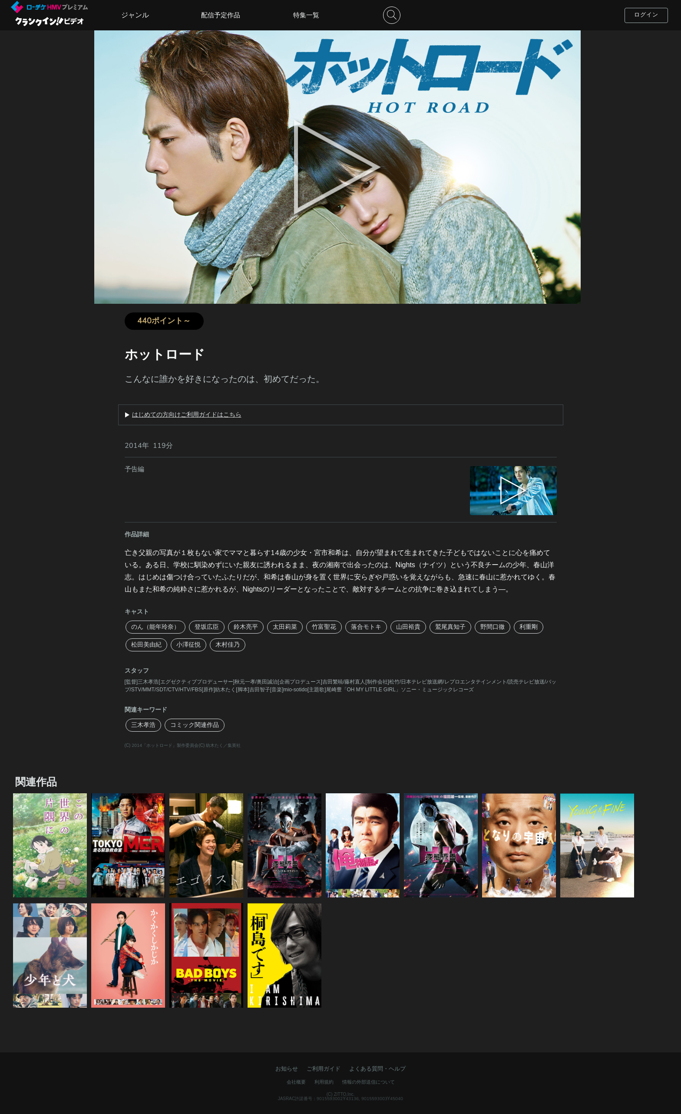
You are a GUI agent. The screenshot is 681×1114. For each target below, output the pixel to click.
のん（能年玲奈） (155, 627)
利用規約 (324, 1082)
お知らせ (286, 1069)
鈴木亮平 (246, 627)
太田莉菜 (285, 627)
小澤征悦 (188, 645)
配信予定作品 (220, 15)
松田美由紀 (146, 645)
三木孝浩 (143, 725)
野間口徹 (492, 627)
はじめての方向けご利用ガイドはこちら (186, 414)
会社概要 (296, 1082)
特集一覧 (306, 15)
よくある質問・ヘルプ (377, 1069)
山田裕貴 (408, 627)
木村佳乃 (227, 645)
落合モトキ (366, 627)
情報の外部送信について (368, 1082)
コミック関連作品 (194, 725)
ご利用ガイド (323, 1069)
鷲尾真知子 (450, 627)
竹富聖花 (324, 627)
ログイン (646, 15)
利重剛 (528, 627)
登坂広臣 (207, 627)
